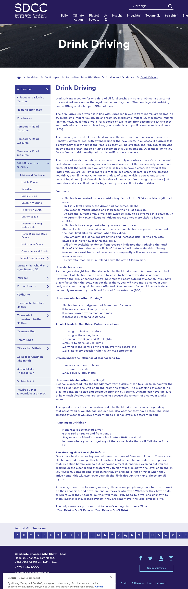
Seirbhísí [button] (171, 15)
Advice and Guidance (120, 77)
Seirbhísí (32, 77)
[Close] (111, 583)
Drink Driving (149, 77)
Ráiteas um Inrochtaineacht (150, 583)
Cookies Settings (156, 568)
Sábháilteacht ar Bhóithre (82, 77)
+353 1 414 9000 (27, 567)
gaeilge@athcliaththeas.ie (32, 573)
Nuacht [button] (117, 15)
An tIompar (51, 77)
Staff (124, 583)
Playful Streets (94, 17)
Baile (64, 15)
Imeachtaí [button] (133, 15)
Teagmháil (152, 15)
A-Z (105, 17)
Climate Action (78, 17)
